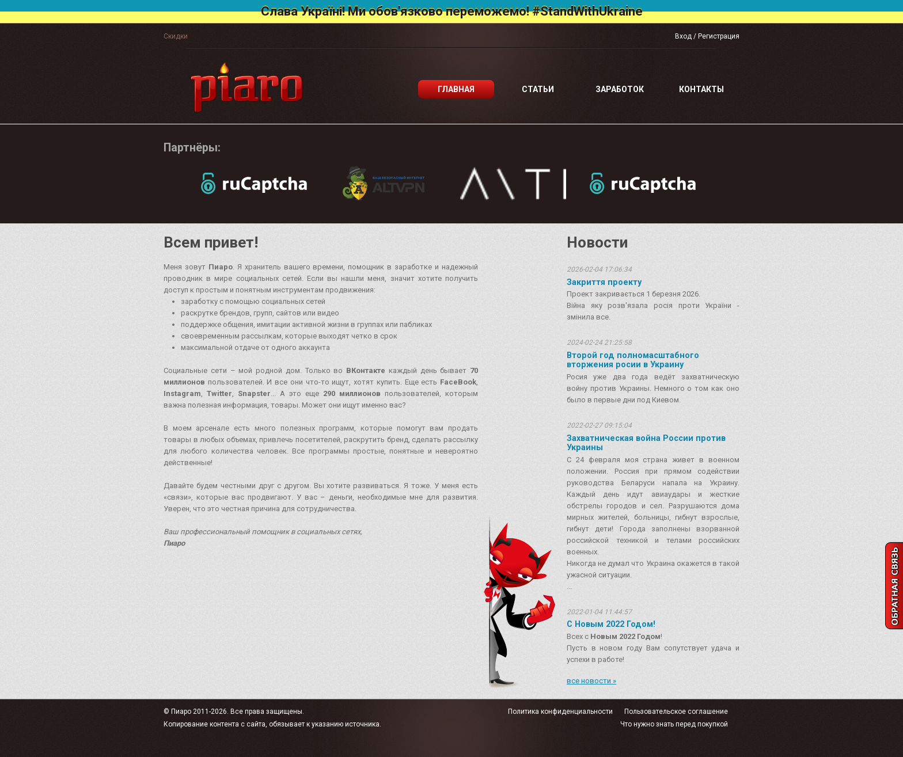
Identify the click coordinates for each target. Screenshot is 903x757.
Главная (456, 89)
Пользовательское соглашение (676, 711)
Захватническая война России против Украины (646, 442)
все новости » (591, 680)
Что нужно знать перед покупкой (674, 724)
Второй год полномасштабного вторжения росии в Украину (633, 360)
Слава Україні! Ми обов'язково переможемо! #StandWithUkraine (452, 11)
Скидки (176, 36)
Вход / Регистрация (707, 36)
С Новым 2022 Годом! (611, 624)
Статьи (538, 89)
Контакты (701, 89)
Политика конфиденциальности (560, 711)
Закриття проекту (604, 282)
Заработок (619, 89)
